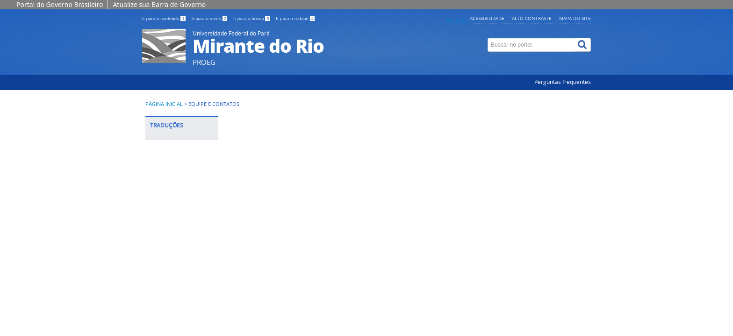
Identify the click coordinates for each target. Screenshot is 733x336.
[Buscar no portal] (531, 45)
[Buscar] (583, 45)
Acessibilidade (487, 18)
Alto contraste (532, 18)
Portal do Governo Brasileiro (59, 4)
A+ (449, 20)
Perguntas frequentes (562, 82)
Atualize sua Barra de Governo (159, 4)
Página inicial (164, 104)
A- (464, 20)
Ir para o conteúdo (164, 18)
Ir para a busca (252, 18)
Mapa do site (575, 18)
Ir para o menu (210, 18)
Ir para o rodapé (295, 18)
